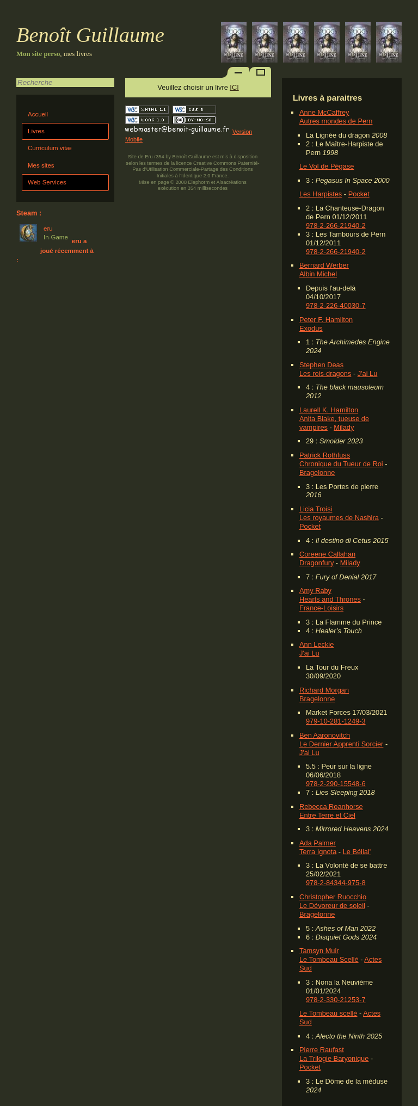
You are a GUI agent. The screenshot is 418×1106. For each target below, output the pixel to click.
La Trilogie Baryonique (333, 1058)
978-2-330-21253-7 (336, 1000)
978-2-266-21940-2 (336, 225)
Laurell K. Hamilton (328, 410)
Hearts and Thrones (330, 599)
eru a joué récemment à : (55, 250)
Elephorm (199, 182)
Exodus (311, 328)
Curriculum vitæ (50, 148)
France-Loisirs (321, 608)
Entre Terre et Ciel (327, 815)
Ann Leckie (316, 644)
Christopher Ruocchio (332, 897)
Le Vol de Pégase (326, 166)
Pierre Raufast (321, 1050)
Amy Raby (315, 590)
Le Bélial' (357, 852)
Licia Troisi (315, 509)
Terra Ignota (317, 852)
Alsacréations (231, 182)
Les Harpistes (320, 194)
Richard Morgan (324, 690)
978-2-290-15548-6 (336, 784)
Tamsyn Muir (319, 951)
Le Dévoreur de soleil (332, 905)
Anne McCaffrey (324, 112)
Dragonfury (316, 563)
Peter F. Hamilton (326, 320)
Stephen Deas (321, 365)
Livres (36, 131)
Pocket (359, 194)
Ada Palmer (317, 843)
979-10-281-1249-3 (336, 721)
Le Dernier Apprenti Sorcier (341, 744)
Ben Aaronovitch (324, 735)
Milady (344, 427)
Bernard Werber (324, 265)
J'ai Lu (368, 373)
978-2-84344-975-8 (336, 883)
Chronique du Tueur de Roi (341, 464)
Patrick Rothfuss (324, 455)
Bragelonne (317, 472)
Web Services (47, 182)
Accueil (38, 114)
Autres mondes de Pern (335, 121)
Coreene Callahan (327, 554)
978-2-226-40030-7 (336, 305)
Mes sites (41, 165)
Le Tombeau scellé (328, 1013)
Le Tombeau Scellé (329, 959)
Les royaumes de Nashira (339, 518)
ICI (234, 87)
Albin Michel (318, 274)
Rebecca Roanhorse (331, 806)
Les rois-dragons (325, 373)
